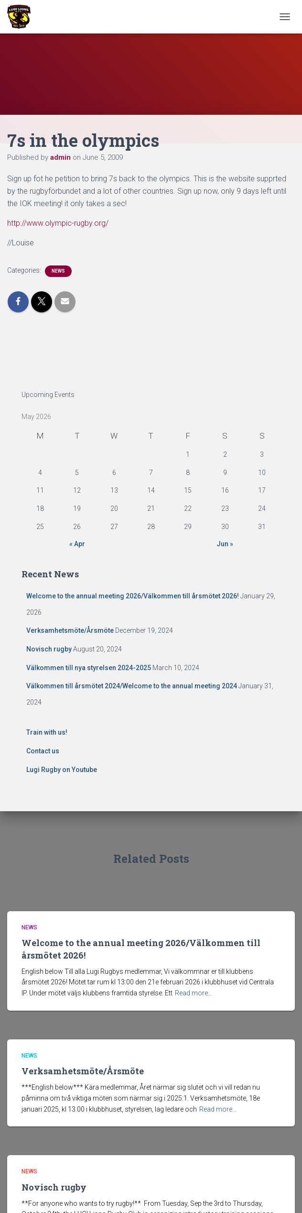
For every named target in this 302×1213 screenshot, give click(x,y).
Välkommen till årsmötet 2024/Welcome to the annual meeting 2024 (131, 686)
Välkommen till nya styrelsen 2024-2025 (88, 668)
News (58, 271)
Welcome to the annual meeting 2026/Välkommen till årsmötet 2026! (132, 596)
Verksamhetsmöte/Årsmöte (70, 630)
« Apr (77, 544)
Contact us (42, 751)
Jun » (224, 544)
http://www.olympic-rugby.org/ (57, 223)
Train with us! (46, 732)
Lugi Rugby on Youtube (61, 769)
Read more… (193, 993)
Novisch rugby (49, 649)
